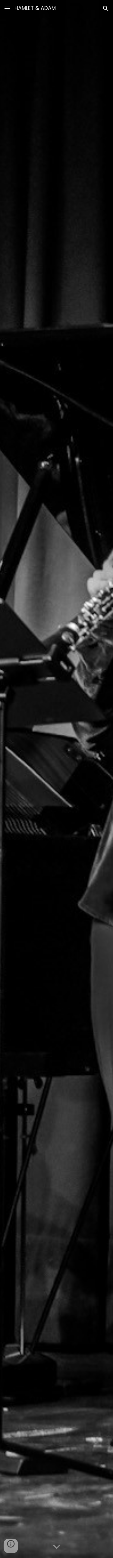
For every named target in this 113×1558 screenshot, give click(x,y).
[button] (7, 8)
